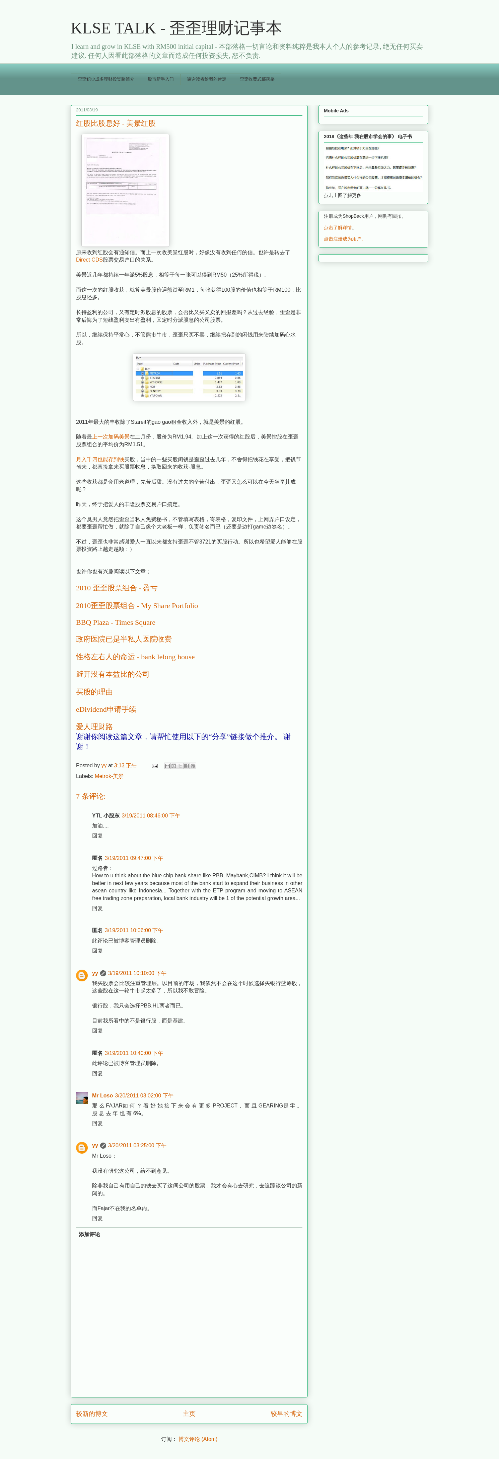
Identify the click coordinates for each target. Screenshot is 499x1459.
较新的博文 (92, 1413)
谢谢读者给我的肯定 (206, 79)
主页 (189, 1413)
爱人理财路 (94, 726)
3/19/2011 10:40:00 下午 (134, 1053)
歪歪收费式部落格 (257, 79)
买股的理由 (94, 692)
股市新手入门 (161, 79)
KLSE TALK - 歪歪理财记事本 (176, 28)
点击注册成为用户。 (345, 238)
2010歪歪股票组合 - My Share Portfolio (137, 605)
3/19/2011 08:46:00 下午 (151, 815)
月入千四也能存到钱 (100, 459)
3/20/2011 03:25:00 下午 (137, 1145)
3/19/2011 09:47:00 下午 (134, 858)
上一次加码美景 (111, 437)
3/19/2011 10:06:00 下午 (134, 930)
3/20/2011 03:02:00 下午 (144, 1095)
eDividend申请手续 (106, 709)
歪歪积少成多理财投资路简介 (106, 79)
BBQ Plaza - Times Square (115, 622)
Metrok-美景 (109, 776)
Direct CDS (89, 260)
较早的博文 (286, 1413)
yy (95, 973)
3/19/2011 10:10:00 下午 (137, 973)
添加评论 (89, 1234)
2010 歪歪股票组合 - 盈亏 (117, 588)
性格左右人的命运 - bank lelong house (135, 657)
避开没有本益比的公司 (113, 674)
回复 (97, 836)
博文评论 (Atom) (198, 1439)
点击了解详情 (338, 227)
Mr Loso (102, 1095)
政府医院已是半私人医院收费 (124, 639)
